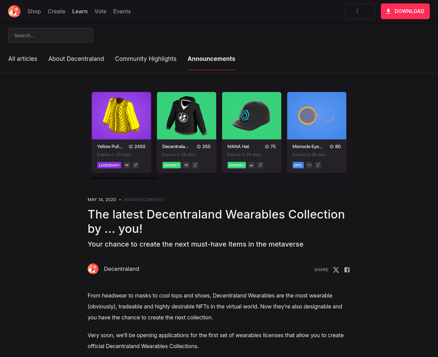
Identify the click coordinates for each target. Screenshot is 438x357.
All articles (22, 58)
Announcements (211, 58)
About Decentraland (76, 58)
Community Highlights (146, 58)
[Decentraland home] (14, 11)
